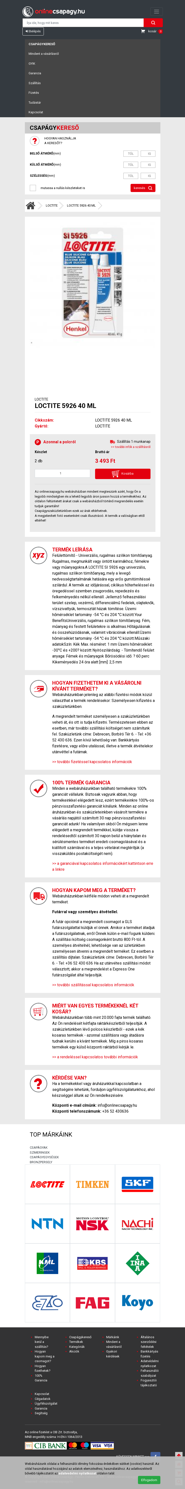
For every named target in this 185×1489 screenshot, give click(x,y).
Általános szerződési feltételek (148, 1342)
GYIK (32, 63)
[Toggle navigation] (156, 11)
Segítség (41, 1413)
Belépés (33, 31)
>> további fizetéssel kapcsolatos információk (92, 761)
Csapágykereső (42, 44)
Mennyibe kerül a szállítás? (42, 1342)
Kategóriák (77, 1347)
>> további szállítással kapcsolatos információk (93, 985)
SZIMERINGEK (40, 1152)
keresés (143, 188)
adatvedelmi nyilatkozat (77, 1473)
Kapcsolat (36, 112)
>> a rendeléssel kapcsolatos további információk (95, 1057)
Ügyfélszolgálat (46, 1403)
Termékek (76, 1342)
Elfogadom (149, 1480)
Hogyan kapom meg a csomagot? (44, 1356)
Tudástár (35, 102)
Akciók (74, 1351)
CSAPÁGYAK (39, 1147)
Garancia (35, 73)
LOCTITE (52, 205)
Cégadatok (42, 1399)
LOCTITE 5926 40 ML (81, 205)
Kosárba (123, 473)
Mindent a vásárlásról (44, 54)
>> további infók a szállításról (131, 447)
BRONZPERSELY (41, 1162)
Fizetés (34, 93)
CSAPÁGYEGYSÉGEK (44, 1157)
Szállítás (35, 83)
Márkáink (112, 1337)
